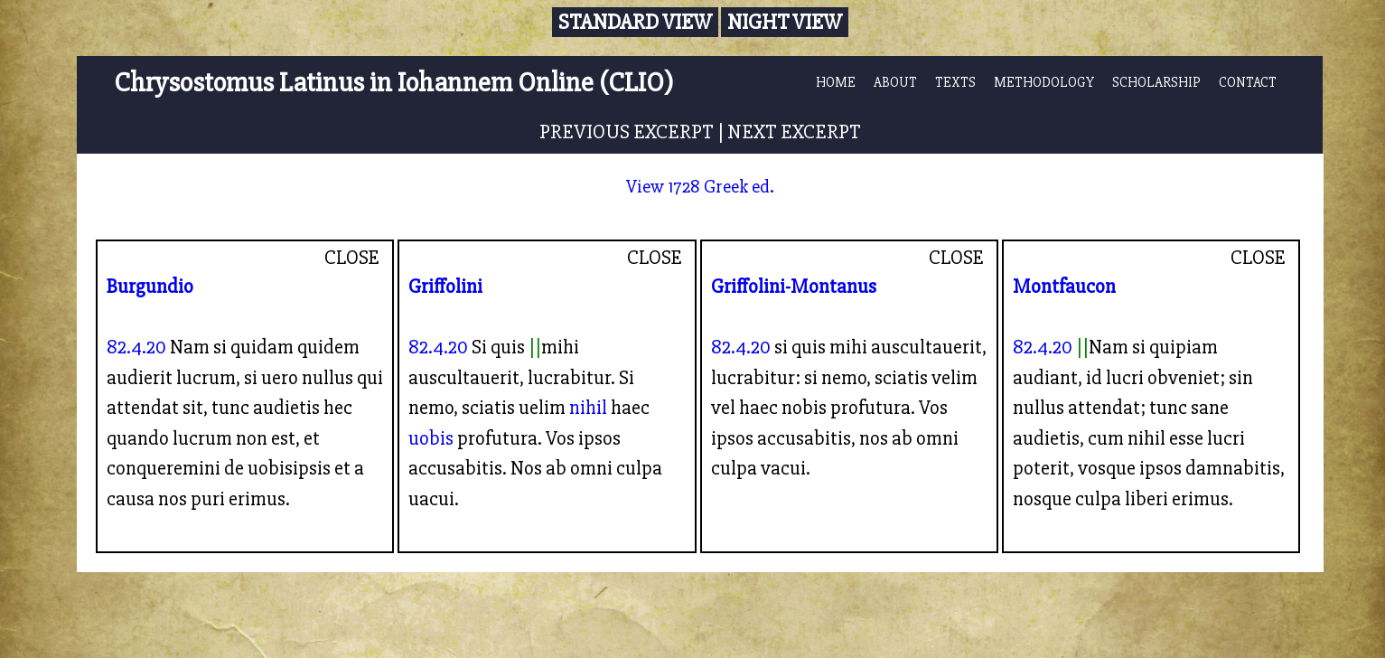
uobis (431, 438)
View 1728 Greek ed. (700, 186)
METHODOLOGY (1044, 82)
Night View (784, 22)
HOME (836, 82)
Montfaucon (1064, 286)
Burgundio (150, 286)
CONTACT (1248, 82)
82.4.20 (136, 347)
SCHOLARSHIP (1156, 82)
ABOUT (895, 82)
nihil (588, 407)
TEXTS (955, 82)
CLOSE (351, 257)
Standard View (635, 22)
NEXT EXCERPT (794, 132)
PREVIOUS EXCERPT (626, 132)
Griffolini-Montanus (793, 286)
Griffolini (445, 286)
